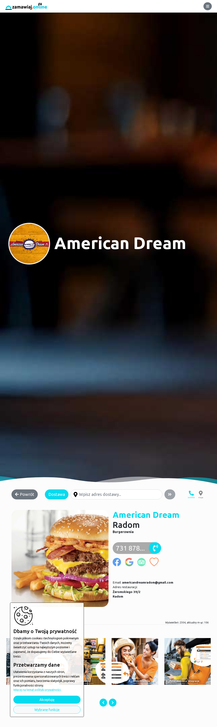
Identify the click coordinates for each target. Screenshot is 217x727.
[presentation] (103, 703)
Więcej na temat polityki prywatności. (37, 690)
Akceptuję (46, 700)
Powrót (24, 494)
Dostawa (56, 494)
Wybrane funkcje (46, 710)
